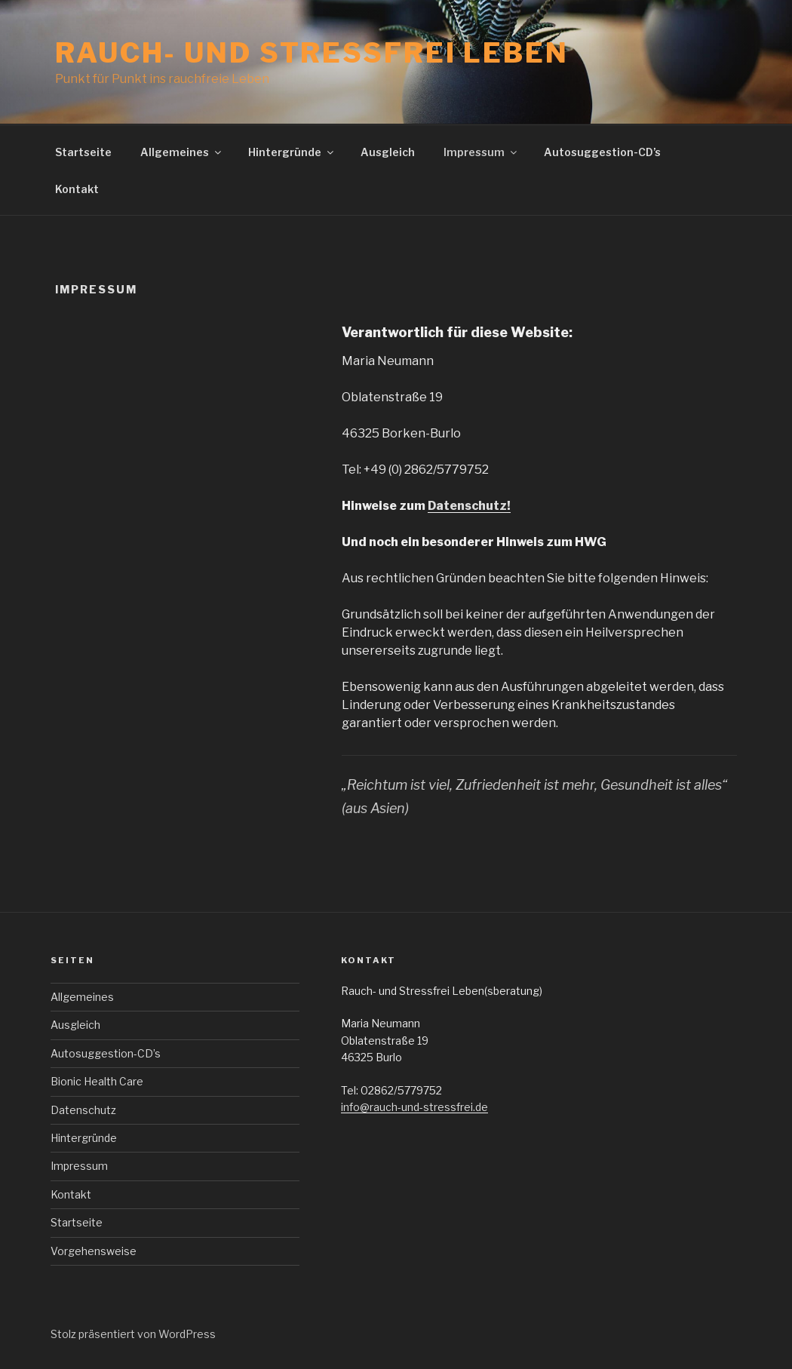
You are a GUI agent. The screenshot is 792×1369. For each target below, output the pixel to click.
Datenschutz (83, 1109)
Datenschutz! (469, 506)
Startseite (83, 152)
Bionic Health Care (97, 1081)
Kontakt (77, 189)
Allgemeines (181, 152)
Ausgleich (388, 152)
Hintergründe (292, 152)
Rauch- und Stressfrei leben (312, 52)
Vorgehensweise (94, 1251)
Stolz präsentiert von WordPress (133, 1334)
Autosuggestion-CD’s (602, 152)
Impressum (481, 152)
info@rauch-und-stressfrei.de (414, 1106)
